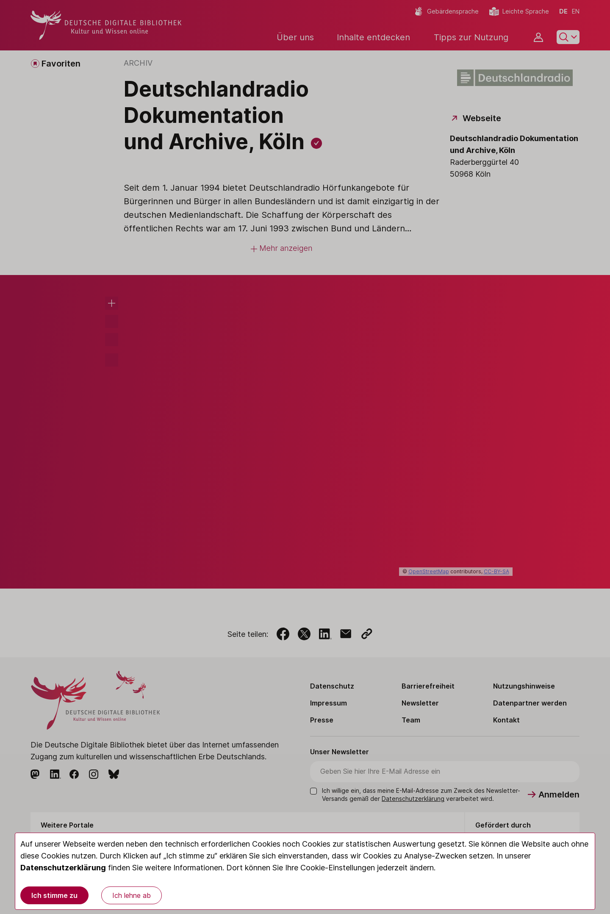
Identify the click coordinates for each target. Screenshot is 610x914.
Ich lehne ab (131, 895)
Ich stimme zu (54, 895)
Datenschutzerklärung (63, 867)
